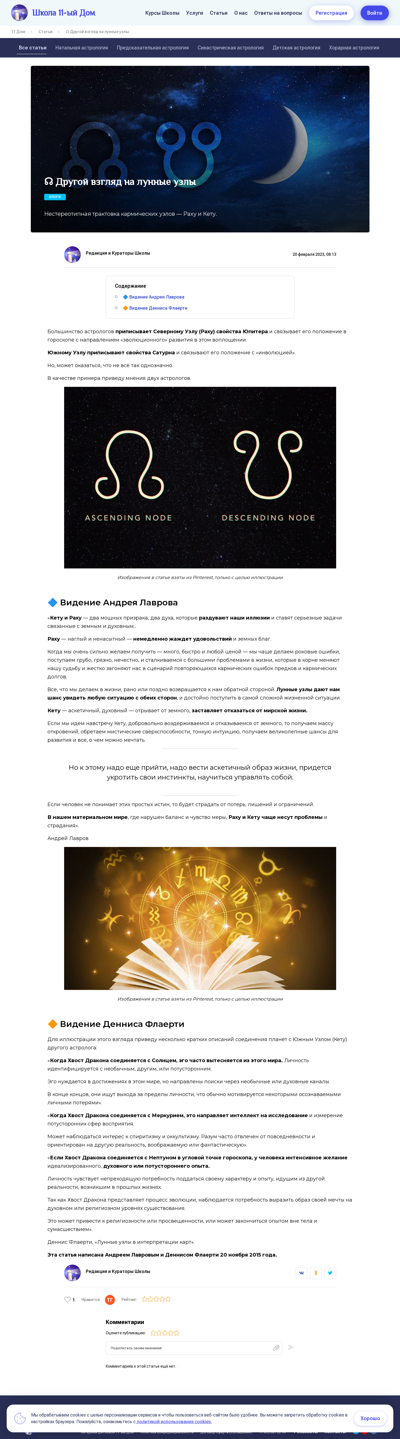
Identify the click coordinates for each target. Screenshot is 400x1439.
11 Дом (18, 31)
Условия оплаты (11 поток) (310, 1401)
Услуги (194, 13)
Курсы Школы (162, 13)
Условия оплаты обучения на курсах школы (186, 1401)
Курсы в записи (257, 1401)
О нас (241, 13)
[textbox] (194, 1343)
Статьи (219, 13)
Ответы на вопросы (278, 13)
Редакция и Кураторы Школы (118, 253)
